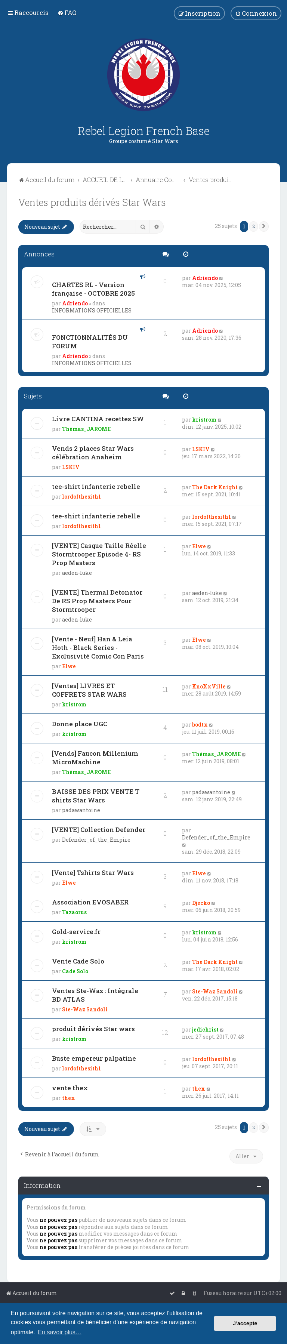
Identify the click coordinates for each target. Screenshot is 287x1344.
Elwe (199, 546)
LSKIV (71, 467)
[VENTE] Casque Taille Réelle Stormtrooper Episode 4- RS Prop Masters (99, 554)
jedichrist (205, 1029)
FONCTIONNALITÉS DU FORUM (90, 341)
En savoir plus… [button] (59, 1332)
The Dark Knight (215, 487)
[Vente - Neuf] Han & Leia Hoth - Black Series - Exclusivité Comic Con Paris (98, 647)
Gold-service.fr (76, 931)
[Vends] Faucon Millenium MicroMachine (95, 757)
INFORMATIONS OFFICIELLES (92, 310)
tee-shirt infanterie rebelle (96, 486)
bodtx (200, 724)
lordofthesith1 (81, 496)
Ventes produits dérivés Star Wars (92, 202)
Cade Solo (75, 971)
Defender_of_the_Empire (96, 839)
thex (68, 1097)
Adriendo (75, 303)
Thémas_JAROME (86, 428)
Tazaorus (74, 912)
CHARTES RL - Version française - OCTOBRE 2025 (93, 289)
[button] (264, 226)
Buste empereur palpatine (94, 1058)
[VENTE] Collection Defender (98, 829)
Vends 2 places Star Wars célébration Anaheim (93, 452)
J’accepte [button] (245, 1323)
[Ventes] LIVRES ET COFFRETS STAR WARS (89, 690)
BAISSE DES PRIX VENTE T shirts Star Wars (95, 795)
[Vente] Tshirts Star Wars (93, 872)
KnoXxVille (209, 686)
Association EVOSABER (90, 902)
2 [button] (253, 226)
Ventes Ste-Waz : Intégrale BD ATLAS (95, 995)
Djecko (201, 902)
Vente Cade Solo (78, 961)
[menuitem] (67, 12)
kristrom (204, 419)
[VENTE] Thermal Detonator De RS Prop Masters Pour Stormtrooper (97, 601)
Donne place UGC (79, 723)
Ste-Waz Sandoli (85, 1009)
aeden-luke (77, 572)
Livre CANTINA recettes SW (98, 418)
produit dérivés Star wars (93, 1028)
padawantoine (81, 810)
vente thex (70, 1087)
